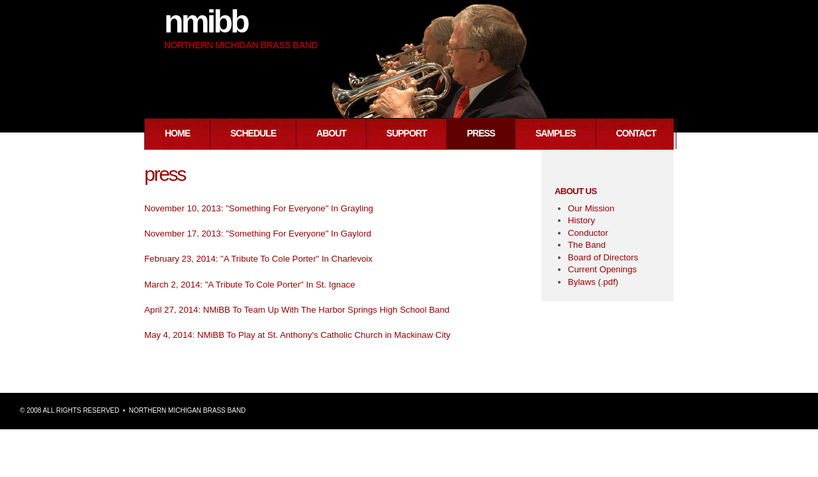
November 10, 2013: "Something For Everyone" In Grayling (258, 208)
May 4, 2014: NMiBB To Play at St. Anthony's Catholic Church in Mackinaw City (297, 335)
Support (406, 133)
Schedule (253, 133)
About (331, 133)
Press (480, 133)
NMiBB (206, 21)
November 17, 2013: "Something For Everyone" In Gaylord (257, 233)
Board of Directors (603, 257)
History (581, 220)
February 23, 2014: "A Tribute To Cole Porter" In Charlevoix (258, 259)
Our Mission (591, 208)
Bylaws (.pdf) (593, 282)
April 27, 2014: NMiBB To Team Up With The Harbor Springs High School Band (296, 310)
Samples (555, 133)
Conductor (588, 233)
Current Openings (602, 269)
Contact (636, 133)
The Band (587, 245)
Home (177, 133)
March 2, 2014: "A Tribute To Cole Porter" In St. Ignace (249, 285)
